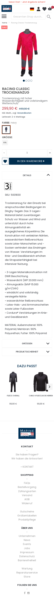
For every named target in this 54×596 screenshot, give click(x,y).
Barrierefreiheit (27, 560)
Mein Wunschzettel (44, 9)
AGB (27, 499)
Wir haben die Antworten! (27, 458)
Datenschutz (27, 556)
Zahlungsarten (27, 491)
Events (27, 544)
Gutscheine (27, 511)
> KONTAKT (27, 466)
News (27, 540)
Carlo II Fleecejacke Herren (41, 395)
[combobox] (28, 16)
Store (27, 576)
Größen (27, 343)
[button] (23, 80)
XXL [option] (5, 142)
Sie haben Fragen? (27, 454)
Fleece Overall (13, 395)
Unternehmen (27, 536)
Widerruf (27, 503)
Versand (27, 495)
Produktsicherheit (27, 351)
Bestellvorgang (27, 487)
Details (27, 175)
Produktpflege (27, 519)
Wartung (27, 568)
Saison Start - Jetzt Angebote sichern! (27, 2)
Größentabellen (27, 515)
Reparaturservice (27, 572)
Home (4, 23)
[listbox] (27, 130)
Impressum (27, 552)
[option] (6, 129)
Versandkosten (24, 113)
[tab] (27, 175)
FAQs (27, 483)
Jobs (27, 548)
